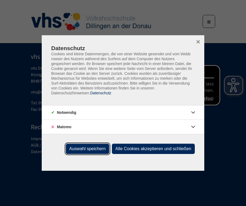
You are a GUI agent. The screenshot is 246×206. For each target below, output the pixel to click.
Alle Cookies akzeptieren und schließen (153, 148)
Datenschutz (100, 93)
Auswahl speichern (87, 148)
